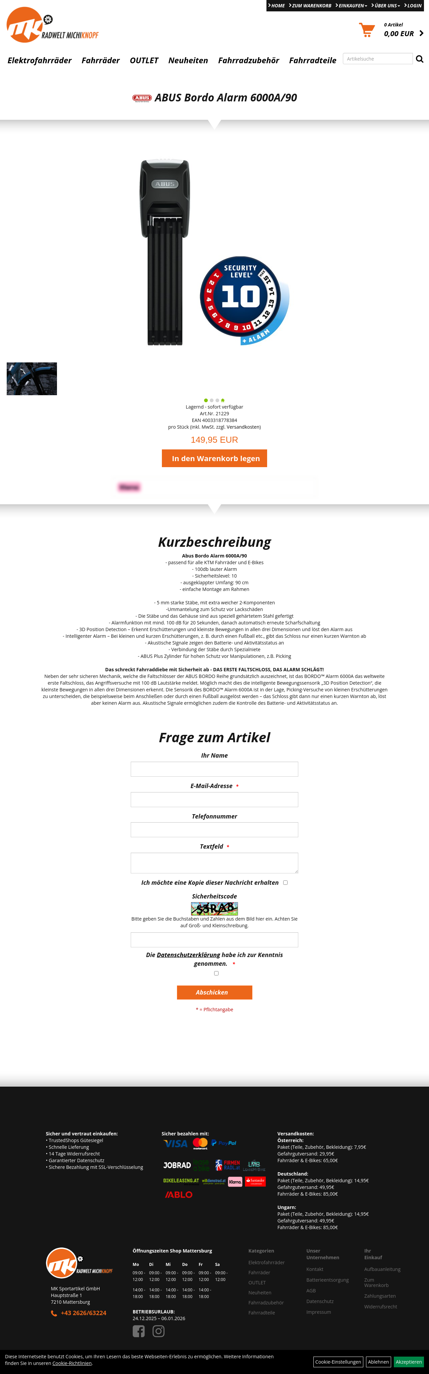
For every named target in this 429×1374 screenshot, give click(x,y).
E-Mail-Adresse (212, 786)
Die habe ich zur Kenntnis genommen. (214, 959)
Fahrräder (100, 60)
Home (278, 5)
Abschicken (212, 992)
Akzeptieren (409, 1362)
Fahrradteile (312, 60)
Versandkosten (243, 427)
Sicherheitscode (214, 896)
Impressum (318, 1312)
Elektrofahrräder (39, 60)
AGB (311, 1290)
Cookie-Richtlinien (71, 1363)
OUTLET (144, 60)
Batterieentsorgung (327, 1280)
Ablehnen (378, 1362)
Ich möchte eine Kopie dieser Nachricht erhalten (210, 882)
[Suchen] (420, 59)
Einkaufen (353, 5)
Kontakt (314, 1269)
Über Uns (387, 5)
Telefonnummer (214, 816)
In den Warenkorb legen (216, 458)
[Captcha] (214, 939)
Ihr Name (214, 755)
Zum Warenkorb (311, 5)
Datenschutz (319, 1301)
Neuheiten (188, 60)
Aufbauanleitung (371, 1269)
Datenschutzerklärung (188, 955)
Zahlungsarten (371, 1296)
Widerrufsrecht (371, 1306)
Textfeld (211, 846)
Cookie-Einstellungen (338, 1362)
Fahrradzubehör (248, 60)
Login (415, 5)
